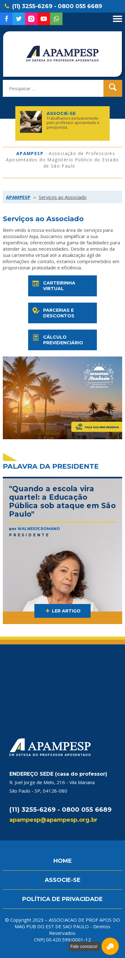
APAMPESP (18, 197)
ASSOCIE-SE (63, 880)
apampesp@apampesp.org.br (53, 819)
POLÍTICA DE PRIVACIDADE (62, 899)
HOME (62, 860)
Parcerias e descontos (52, 313)
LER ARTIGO (62, 611)
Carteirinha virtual (53, 285)
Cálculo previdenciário (57, 340)
